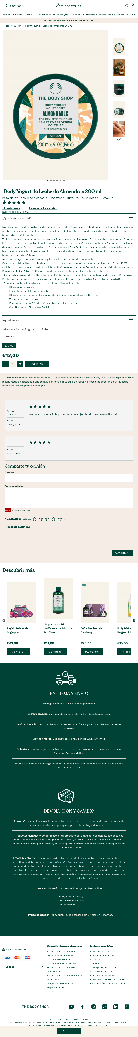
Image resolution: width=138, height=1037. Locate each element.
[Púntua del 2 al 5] (41, 519)
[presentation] (28, 544)
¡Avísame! (92, 651)
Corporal (29, 14)
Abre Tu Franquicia (101, 971)
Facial (19, 14)
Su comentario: (14, 486)
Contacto (96, 959)
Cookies (51, 991)
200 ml (9, 345)
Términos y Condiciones (61, 951)
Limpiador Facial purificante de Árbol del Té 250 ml (58, 628)
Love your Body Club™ (121, 14)
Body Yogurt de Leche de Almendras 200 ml (48, 26)
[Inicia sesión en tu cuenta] (133, 6)
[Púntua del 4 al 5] (53, 519)
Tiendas (95, 963)
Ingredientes (93, 14)
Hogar (6, 26)
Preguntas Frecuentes (60, 983)
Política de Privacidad (60, 955)
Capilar (40, 14)
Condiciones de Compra (61, 963)
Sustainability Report (103, 975)
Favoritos (8, 14)
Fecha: (11, 420)
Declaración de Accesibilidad (107, 983)
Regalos (80, 14)
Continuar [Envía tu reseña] (122, 552)
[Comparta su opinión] (14, 202)
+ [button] (20, 363)
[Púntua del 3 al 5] (47, 519)
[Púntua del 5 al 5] (60, 519)
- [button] (6, 363)
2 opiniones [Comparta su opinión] (12, 207)
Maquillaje (67, 14)
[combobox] (23, 6)
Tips (104, 14)
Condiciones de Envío (60, 959)
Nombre (9, 472)
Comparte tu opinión (43, 207)
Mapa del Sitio (55, 987)
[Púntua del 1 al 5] (34, 519)
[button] (134, 620)
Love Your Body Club (102, 955)
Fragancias (52, 14)
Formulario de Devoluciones (107, 979)
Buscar (17, 26)
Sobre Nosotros (99, 951)
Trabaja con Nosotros (103, 967)
